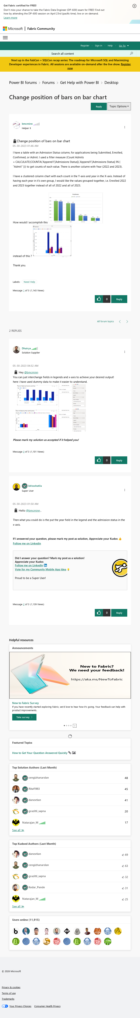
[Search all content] (92, 53)
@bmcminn (31, 372)
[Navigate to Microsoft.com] (13, 29)
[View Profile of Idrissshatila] (35, 485)
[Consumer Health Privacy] (47, 1006)
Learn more (10, 17)
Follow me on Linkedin (27, 543)
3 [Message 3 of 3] (23, 451)
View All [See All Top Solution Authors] (18, 830)
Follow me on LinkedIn (29, 565)
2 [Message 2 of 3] (23, 604)
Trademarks (8, 998)
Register (85, 45)
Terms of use (9, 993)
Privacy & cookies (11, 987)
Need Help (29, 282)
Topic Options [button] (118, 106)
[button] (99, 106)
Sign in (98, 45)
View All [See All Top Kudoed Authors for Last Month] (18, 906)
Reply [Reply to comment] (119, 460)
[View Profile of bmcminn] (27, 123)
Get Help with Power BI (79, 82)
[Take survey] (24, 717)
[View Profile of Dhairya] (26, 348)
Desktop (111, 82)
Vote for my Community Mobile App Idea (40, 569)
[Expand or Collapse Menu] (5, 37)
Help (110, 45)
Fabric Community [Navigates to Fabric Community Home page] (41, 28)
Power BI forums (23, 82)
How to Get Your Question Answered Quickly (40, 753)
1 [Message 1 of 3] (23, 290)
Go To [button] (122, 45)
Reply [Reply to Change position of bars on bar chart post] (119, 299)
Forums (48, 82)
